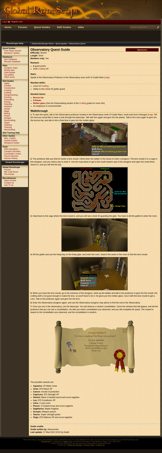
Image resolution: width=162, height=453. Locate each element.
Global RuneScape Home (43, 44)
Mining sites (9, 70)
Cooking (7, 90)
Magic (6, 111)
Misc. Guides (10, 138)
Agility (6, 83)
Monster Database (12, 61)
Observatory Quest (77, 44)
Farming (7, 97)
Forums (22, 27)
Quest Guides (42, 27)
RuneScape (45, 441)
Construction (9, 88)
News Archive (10, 180)
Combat (7, 86)
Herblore (8, 106)
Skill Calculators (11, 149)
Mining (7, 113)
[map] (107, 77)
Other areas (9, 77)
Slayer (7, 123)
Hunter (7, 109)
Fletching (8, 104)
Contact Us (9, 183)
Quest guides (61, 44)
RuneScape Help (14, 43)
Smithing (8, 125)
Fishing (7, 102)
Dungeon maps (11, 68)
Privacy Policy (89, 445)
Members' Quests (12, 53)
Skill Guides (64, 27)
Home (7, 27)
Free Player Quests (12, 51)
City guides (9, 75)
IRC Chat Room (11, 172)
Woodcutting (9, 129)
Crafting (41, 69)
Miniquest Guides (12, 143)
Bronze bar (38, 97)
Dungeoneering (11, 95)
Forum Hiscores (11, 156)
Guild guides (9, 72)
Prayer (7, 116)
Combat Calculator (12, 151)
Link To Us (8, 185)
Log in (4, 22)
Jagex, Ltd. (67, 441)
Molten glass (39, 103)
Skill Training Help (11, 133)
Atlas (81, 27)
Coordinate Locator (12, 154)
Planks (38, 100)
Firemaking (9, 99)
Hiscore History (11, 158)
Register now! (16, 22)
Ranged (7, 118)
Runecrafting (9, 120)
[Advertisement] (81, 36)
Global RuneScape (14, 162)
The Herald (9, 174)
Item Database (10, 59)
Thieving (8, 127)
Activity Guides (10, 140)
